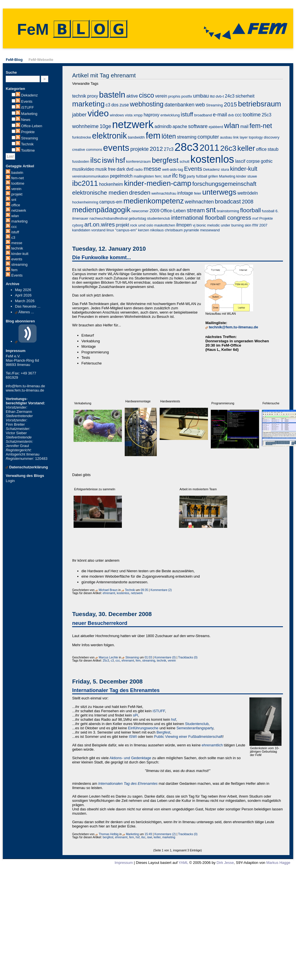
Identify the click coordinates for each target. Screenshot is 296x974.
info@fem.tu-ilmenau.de (25, 386)
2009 (155, 210)
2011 (209, 148)
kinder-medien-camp (157, 183)
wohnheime (85, 126)
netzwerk (18, 210)
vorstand (98, 230)
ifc (175, 175)
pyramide (191, 230)
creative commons (87, 149)
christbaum (174, 230)
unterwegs (219, 192)
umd (141, 225)
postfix (186, 96)
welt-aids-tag (172, 169)
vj (194, 225)
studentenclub (158, 218)
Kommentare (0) (165, 657)
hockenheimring (85, 202)
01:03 (148, 657)
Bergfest (163, 732)
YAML (183, 862)
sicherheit (245, 96)
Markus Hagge (278, 862)
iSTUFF (27, 107)
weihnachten (199, 202)
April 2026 (23, 295)
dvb (231, 115)
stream (196, 210)
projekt (16, 194)
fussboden (80, 161)
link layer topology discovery (256, 137)
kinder (241, 176)
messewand (210, 230)
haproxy (151, 114)
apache (179, 126)
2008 (247, 202)
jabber (79, 115)
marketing (19, 221)
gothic (267, 161)
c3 (13, 237)
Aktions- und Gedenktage (130, 758)
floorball (250, 210)
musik (101, 169)
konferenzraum (138, 161)
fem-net (17, 178)
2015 (230, 104)
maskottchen (164, 225)
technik (17, 248)
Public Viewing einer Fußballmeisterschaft (188, 736)
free (112, 169)
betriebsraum (259, 104)
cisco (146, 95)
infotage (185, 193)
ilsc (95, 160)
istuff (15, 232)
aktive (132, 96)
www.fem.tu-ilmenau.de (25, 390)
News (25, 120)
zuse (124, 104)
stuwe (252, 176)
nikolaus (157, 230)
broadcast (228, 201)
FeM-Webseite (40, 59)
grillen (213, 176)
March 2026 (25, 301)
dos (114, 104)
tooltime (17, 183)
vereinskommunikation (90, 176)
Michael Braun (108, 590)
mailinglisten (144, 176)
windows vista (121, 115)
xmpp (138, 115)
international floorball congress (211, 217)
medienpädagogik (101, 209)
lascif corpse (247, 161)
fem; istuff (163, 176)
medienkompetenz (154, 201)
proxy (92, 96)
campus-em (110, 201)
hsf (120, 160)
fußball (201, 176)
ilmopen (184, 225)
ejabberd (216, 127)
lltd (212, 96)
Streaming (29, 138)
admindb (163, 126)
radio (138, 169)
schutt (184, 161)
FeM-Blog (14, 59)
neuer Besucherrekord (99, 623)
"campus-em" (126, 230)
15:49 (148, 834)
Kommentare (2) (161, 590)
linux (110, 230)
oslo (149, 225)
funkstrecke (81, 137)
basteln (17, 172)
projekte (139, 149)
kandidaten (81, 230)
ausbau (226, 137)
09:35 (144, 590)
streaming (19, 264)
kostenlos (212, 159)
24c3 (230, 96)
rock (133, 225)
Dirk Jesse (225, 862)
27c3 (169, 149)
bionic (201, 225)
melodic (213, 225)
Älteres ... (26, 312)
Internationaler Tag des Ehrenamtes (116, 690)
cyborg (77, 225)
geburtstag (137, 218)
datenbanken (179, 105)
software (198, 126)
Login (10, 481)
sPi (135, 715)
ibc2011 (85, 183)
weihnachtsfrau (163, 193)
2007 (263, 225)
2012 (156, 148)
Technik (27, 144)
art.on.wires (99, 224)
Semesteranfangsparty (194, 728)
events (16, 259)
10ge (105, 126)
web (200, 105)
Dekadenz (29, 95)
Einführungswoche (143, 728)
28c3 (186, 147)
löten (169, 136)
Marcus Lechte (108, 657)
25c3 (266, 114)
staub (273, 149)
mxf (255, 218)
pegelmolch (121, 176)
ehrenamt (109, 593)
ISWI (133, 736)
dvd (129, 169)
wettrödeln (247, 193)
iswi (108, 160)
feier (197, 193)
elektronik (109, 135)
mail (244, 126)
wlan (15, 216)
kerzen (143, 230)
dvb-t (220, 96)
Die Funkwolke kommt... (101, 257)
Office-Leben (31, 126)
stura (225, 169)
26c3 (228, 148)
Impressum (123, 862)
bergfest (165, 160)
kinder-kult (19, 254)
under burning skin (236, 225)
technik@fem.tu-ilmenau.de (233, 327)
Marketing (29, 114)
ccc (14, 227)
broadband (203, 115)
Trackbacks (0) (187, 657)
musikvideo (83, 169)
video (98, 113)
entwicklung (170, 115)
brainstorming (228, 211)
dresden (139, 192)
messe (16, 243)
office (15, 205)
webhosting (146, 104)
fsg (182, 176)
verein (16, 189)
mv (255, 225)
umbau (201, 96)
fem (14, 270)
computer (208, 137)
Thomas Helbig (108, 834)
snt (13, 199)
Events (26, 101)
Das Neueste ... (28, 306)
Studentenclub (197, 724)
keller (246, 148)
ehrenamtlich (212, 745)
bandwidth (136, 137)
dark (120, 169)
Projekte (28, 132)
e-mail (220, 115)
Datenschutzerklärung (28, 467)
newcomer (140, 211)
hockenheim (111, 184)
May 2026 (23, 290)
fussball (268, 211)
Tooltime (28, 150)
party (191, 176)
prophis (174, 96)
